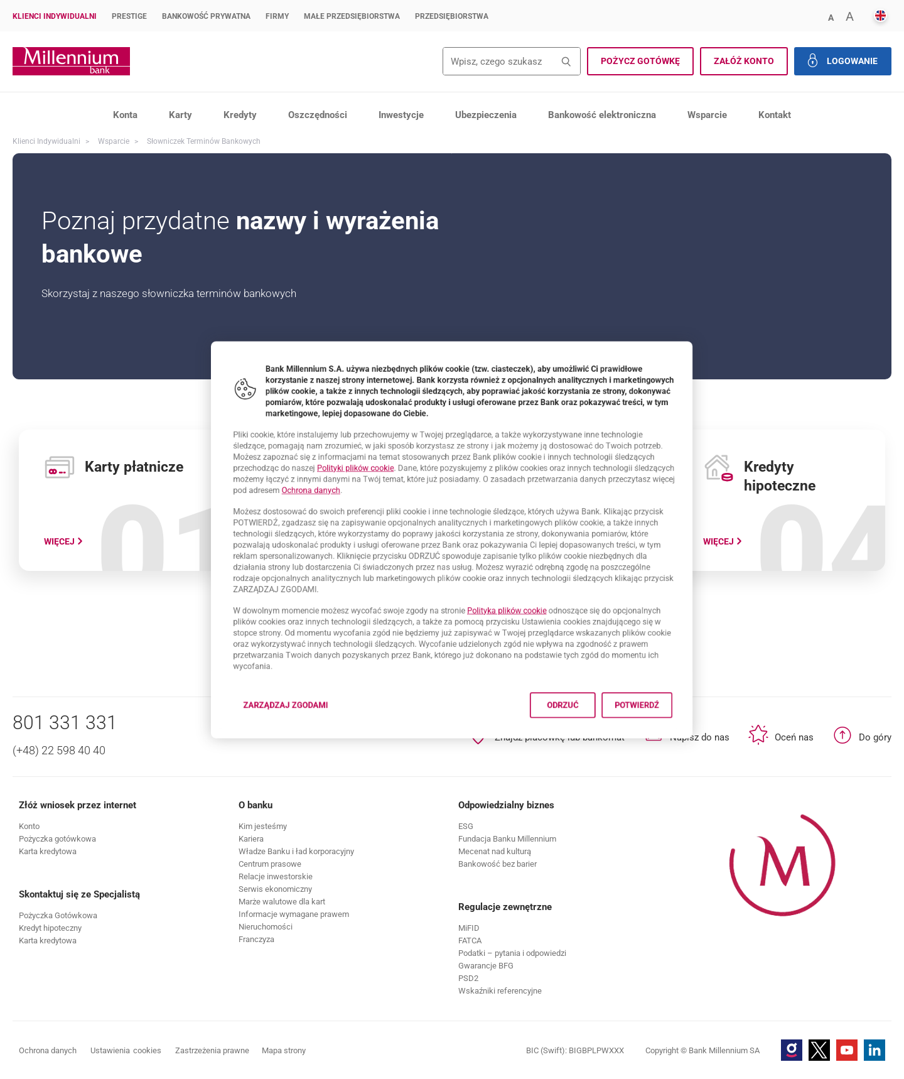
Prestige (129, 16)
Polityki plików (332, 451)
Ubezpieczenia (486, 115)
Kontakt (774, 115)
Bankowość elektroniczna (602, 115)
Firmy (277, 16)
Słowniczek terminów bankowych (204, 141)
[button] (830, 16)
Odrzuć (590, 745)
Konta (125, 115)
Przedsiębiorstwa (451, 16)
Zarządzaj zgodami (253, 748)
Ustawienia (125, 1051)
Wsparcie (707, 115)
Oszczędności (317, 115)
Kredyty (240, 115)
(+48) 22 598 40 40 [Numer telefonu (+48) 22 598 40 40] (59, 750)
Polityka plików (520, 628)
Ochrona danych (276, 478)
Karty (180, 115)
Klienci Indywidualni (55, 16)
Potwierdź (682, 745)
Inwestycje (401, 115)
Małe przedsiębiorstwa (352, 16)
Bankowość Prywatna (206, 16)
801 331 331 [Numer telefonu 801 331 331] (65, 723)
